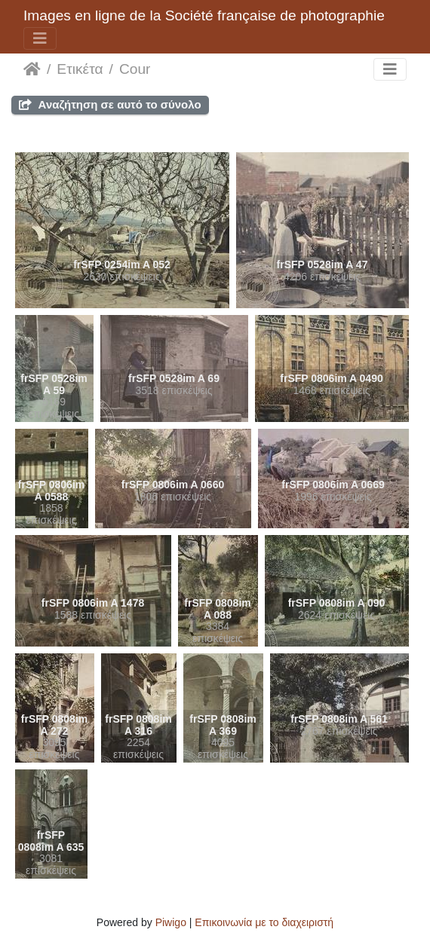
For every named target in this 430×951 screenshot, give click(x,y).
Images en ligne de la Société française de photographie (204, 15)
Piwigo (170, 922)
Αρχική (32, 69)
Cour (135, 69)
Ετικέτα (80, 69)
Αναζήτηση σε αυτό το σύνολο (110, 104)
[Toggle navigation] (40, 38)
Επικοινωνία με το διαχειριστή (264, 922)
